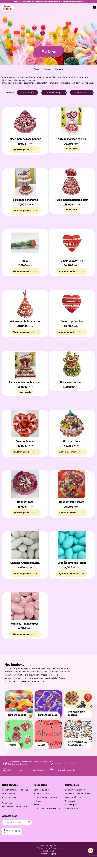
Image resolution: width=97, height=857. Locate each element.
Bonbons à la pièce (42, 793)
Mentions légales (48, 845)
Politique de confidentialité (48, 848)
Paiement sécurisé (73, 797)
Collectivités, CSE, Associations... (48, 808)
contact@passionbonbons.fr (14, 806)
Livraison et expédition (75, 790)
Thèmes (37, 801)
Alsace (36, 804)
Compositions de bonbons (45, 797)
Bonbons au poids (42, 790)
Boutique (47, 69)
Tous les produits (27, 92)
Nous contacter (72, 808)
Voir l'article (71, 148)
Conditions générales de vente (78, 793)
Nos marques (71, 804)
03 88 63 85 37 (8, 803)
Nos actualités (71, 801)
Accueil (37, 69)
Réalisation (48, 853)
